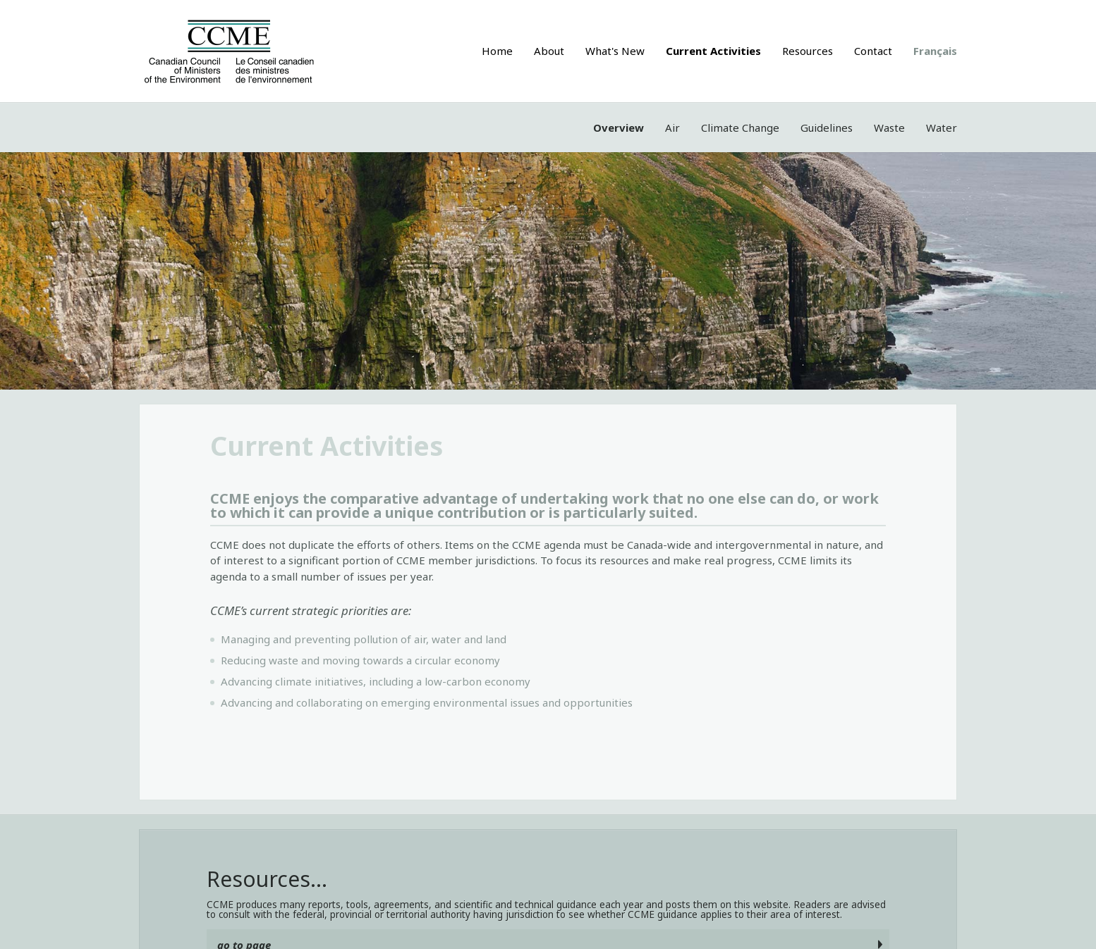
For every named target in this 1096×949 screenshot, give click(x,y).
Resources (807, 51)
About (549, 51)
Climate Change (740, 127)
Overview (618, 127)
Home (497, 51)
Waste (889, 127)
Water (941, 127)
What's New (615, 51)
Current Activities (713, 51)
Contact (873, 51)
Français (935, 51)
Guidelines (826, 127)
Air (672, 127)
